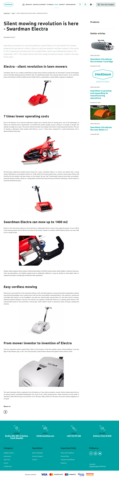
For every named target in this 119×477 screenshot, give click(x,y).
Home (24, 5)
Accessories (7, 456)
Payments (64, 463)
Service (6, 463)
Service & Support (39, 4)
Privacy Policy (65, 456)
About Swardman (37, 453)
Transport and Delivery (68, 459)
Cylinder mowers (9, 453)
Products (29, 4)
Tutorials (50, 4)
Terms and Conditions (67, 453)
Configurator (71, 4)
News (56, 4)
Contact (62, 4)
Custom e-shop (93, 466)
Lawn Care (7, 459)
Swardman (7, 13)
